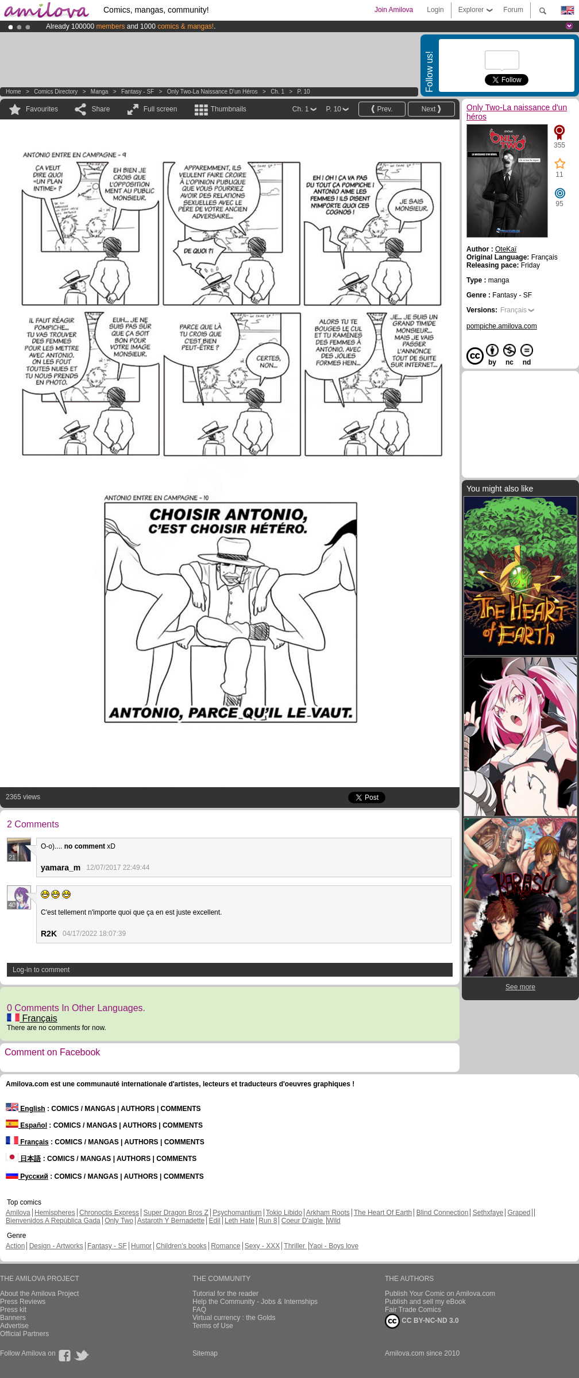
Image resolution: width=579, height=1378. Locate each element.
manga (100, 91)
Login (435, 10)
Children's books (181, 1246)
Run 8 (267, 1221)
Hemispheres (54, 1213)
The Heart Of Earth (383, 1213)
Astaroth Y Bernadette (171, 1221)
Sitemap (205, 1353)
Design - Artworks (56, 1246)
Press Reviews (22, 1302)
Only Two (119, 1221)
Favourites (42, 109)
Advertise (14, 1326)
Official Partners (24, 1334)
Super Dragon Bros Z (175, 1213)
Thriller (295, 1246)
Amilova (18, 1213)
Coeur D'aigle (303, 1221)
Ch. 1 (277, 91)
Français (32, 1018)
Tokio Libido (284, 1213)
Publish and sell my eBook (425, 1302)
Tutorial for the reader (225, 1294)
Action (15, 1246)
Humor (141, 1246)
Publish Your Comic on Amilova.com (440, 1294)
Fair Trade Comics (413, 1310)
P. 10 (304, 91)
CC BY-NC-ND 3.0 (422, 1321)
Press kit (13, 1310)
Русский (27, 1176)
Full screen (160, 109)
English (25, 1109)
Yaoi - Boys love (333, 1246)
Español (26, 1125)
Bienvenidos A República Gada (53, 1221)
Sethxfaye (488, 1213)
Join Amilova (394, 10)
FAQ (199, 1310)
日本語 (23, 1159)
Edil (215, 1221)
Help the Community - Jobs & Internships (255, 1302)
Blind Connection (442, 1213)
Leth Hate (239, 1221)
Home (13, 91)
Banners (13, 1318)
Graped (518, 1213)
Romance (225, 1246)
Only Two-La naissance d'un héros (212, 91)
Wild (333, 1221)
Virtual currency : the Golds (234, 1318)
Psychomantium (237, 1213)
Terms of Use (212, 1326)
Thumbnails (228, 109)
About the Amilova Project (39, 1294)
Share (100, 109)
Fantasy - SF (137, 91)
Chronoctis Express (109, 1213)
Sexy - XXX (262, 1246)
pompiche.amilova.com (501, 326)
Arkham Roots (328, 1213)
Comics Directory (56, 91)
